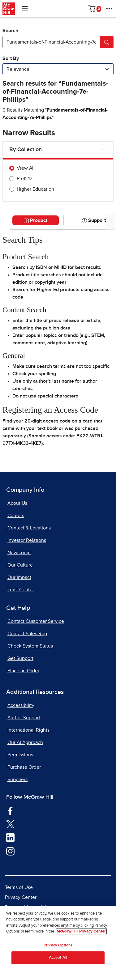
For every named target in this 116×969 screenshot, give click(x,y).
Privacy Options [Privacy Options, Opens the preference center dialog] (58, 945)
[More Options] (109, 8)
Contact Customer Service (35, 621)
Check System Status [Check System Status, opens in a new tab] (30, 646)
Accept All (58, 958)
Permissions (20, 754)
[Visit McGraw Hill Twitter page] (10, 823)
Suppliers (17, 779)
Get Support (20, 658)
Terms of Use (19, 887)
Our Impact (19, 577)
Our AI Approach (25, 742)
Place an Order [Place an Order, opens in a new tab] (23, 670)
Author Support (23, 717)
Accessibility (20, 705)
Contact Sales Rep (27, 633)
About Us (17, 503)
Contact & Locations (29, 527)
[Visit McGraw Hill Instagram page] (10, 850)
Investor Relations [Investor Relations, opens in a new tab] (26, 540)
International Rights (28, 730)
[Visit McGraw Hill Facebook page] (10, 810)
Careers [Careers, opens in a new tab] (15, 515)
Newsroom (19, 552)
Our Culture (20, 565)
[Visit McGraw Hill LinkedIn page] (10, 837)
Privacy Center (21, 897)
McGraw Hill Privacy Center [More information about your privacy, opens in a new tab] (81, 931)
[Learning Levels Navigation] (25, 9)
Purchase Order (24, 767)
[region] (58, 937)
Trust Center (20, 589)
